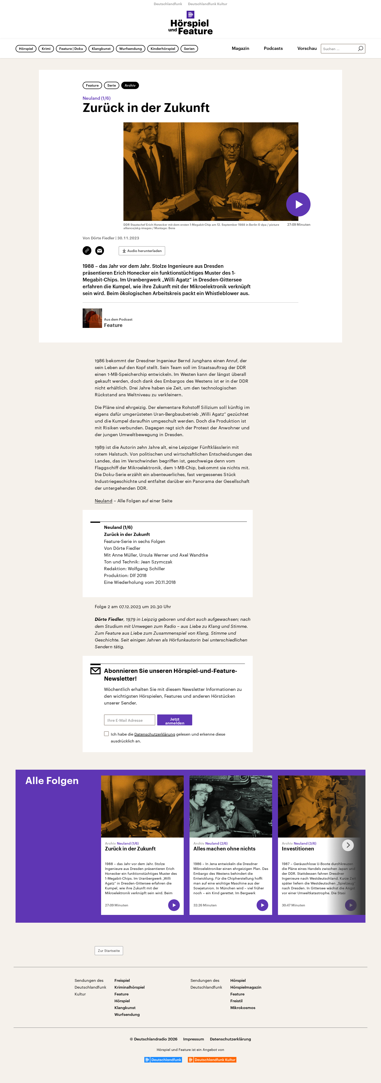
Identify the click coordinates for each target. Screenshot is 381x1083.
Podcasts (273, 48)
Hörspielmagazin (245, 987)
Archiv (130, 85)
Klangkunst (101, 48)
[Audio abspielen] (298, 204)
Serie (111, 85)
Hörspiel (26, 48)
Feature (92, 85)
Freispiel (122, 980)
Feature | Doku (71, 48)
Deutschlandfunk (168, 4)
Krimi (46, 48)
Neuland (104, 500)
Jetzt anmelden (174, 721)
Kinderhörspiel (163, 48)
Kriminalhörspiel (129, 987)
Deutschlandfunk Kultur (207, 4)
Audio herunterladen (144, 251)
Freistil (236, 1000)
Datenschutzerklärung (154, 734)
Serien (189, 48)
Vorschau (307, 48)
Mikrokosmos (242, 1007)
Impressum (193, 1039)
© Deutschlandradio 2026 (153, 1039)
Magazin (240, 48)
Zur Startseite (109, 950)
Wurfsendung (130, 48)
